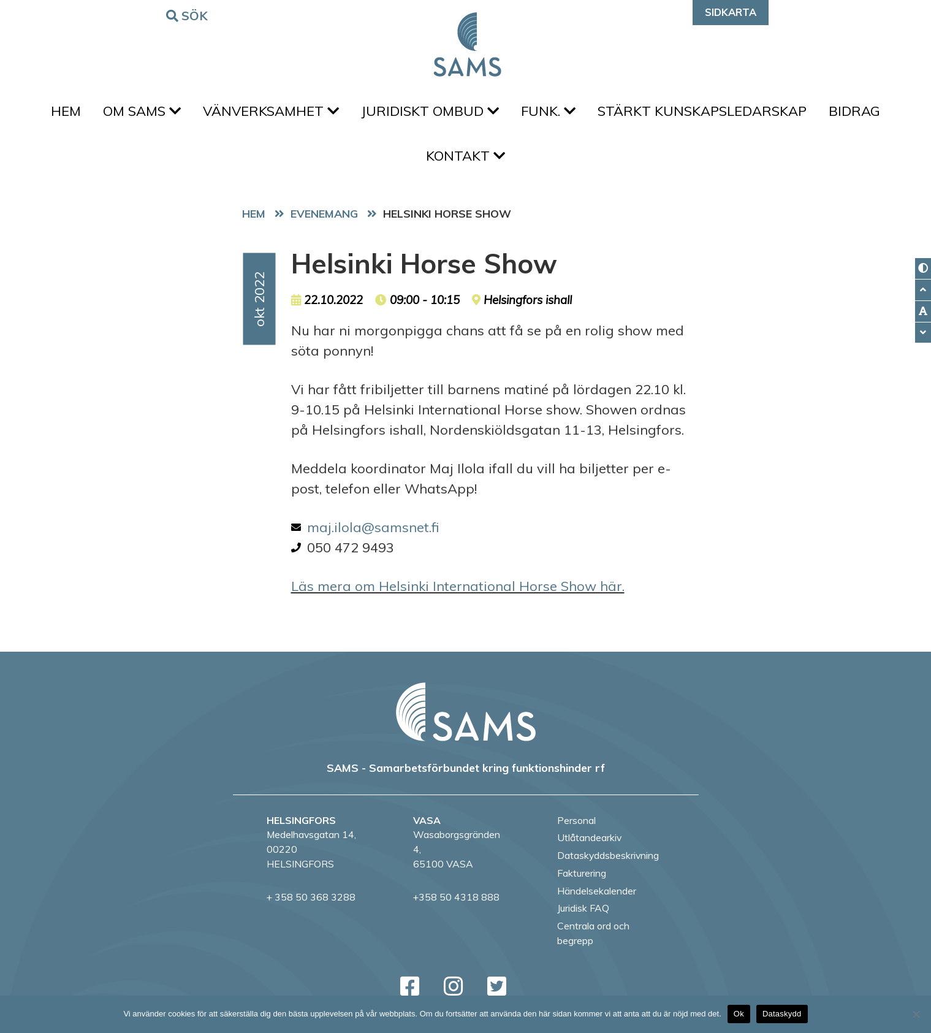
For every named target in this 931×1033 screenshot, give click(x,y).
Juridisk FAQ (583, 908)
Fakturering (581, 873)
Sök (188, 15)
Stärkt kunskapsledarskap (702, 111)
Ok (739, 1013)
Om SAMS (142, 111)
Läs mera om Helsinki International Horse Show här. (458, 586)
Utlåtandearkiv (589, 837)
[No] (916, 1014)
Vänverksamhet (271, 111)
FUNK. (548, 111)
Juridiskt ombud (430, 111)
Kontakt (465, 155)
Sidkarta (730, 12)
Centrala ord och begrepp (593, 933)
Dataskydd (782, 1013)
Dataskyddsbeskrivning (608, 855)
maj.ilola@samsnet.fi (373, 526)
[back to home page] (466, 711)
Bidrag (854, 111)
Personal (576, 820)
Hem (66, 111)
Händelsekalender (596, 891)
